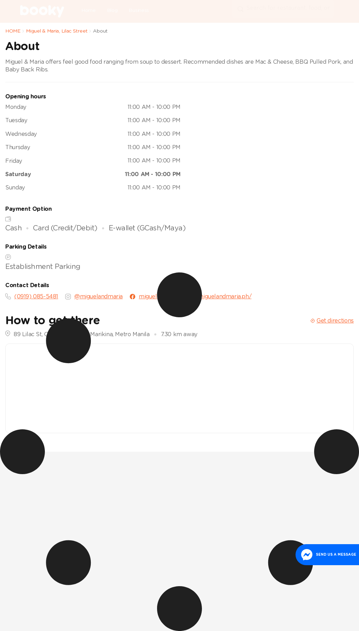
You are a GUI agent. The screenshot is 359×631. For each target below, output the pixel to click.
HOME (13, 31)
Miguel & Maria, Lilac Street (57, 31)
